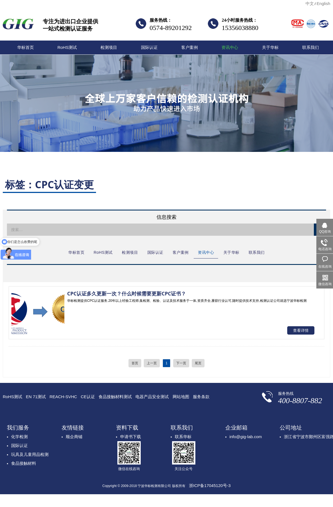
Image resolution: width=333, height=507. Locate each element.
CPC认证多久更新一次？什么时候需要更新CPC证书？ (126, 293)
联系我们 (310, 47)
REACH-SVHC (63, 396)
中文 (310, 3)
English (323, 3)
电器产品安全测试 (152, 396)
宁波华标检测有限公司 (18, 25)
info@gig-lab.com (245, 436)
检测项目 (108, 47)
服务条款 (201, 396)
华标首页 (25, 47)
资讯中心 (229, 47)
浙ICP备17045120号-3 (210, 485)
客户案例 (189, 47)
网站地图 (181, 396)
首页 (135, 363)
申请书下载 (130, 436)
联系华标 (183, 436)
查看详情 (301, 330)
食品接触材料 (23, 463)
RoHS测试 (67, 47)
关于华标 (270, 47)
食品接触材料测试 (115, 396)
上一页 (152, 363)
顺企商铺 (74, 436)
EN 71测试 (36, 396)
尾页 (198, 363)
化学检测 (19, 436)
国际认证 (149, 47)
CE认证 (88, 396)
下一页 (181, 363)
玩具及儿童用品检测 (30, 454)
